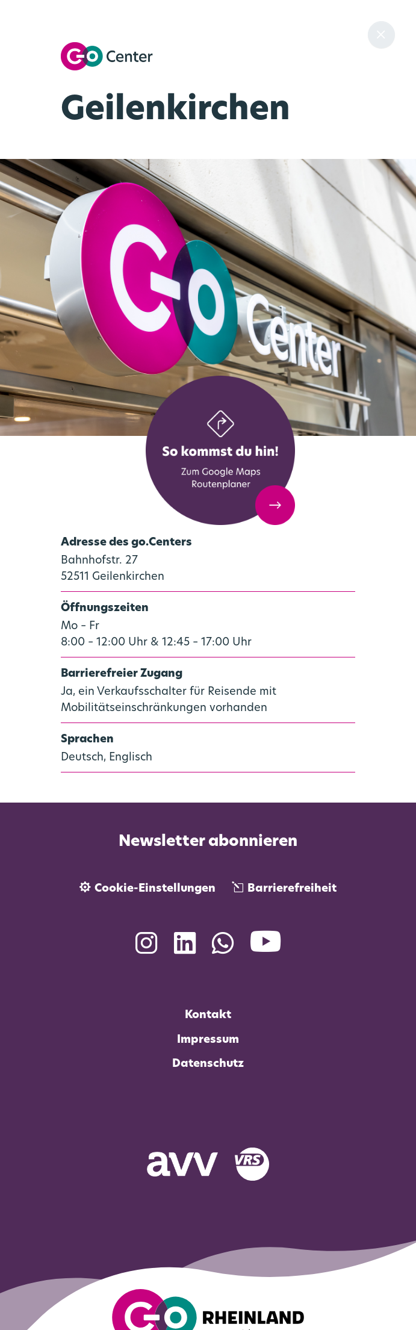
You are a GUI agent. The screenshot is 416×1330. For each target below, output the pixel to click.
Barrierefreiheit (292, 889)
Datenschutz (208, 1064)
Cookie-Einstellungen (155, 889)
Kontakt (208, 1015)
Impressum (208, 1040)
